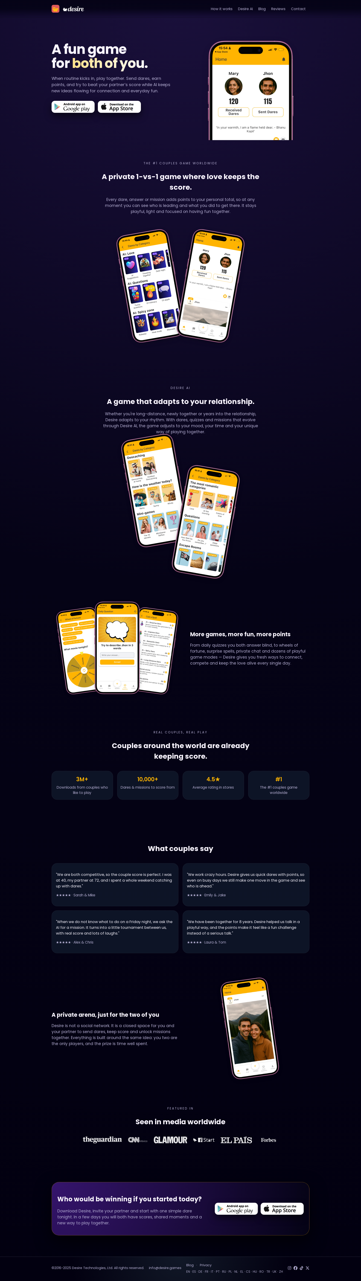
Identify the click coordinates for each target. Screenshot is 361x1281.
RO (261, 1271)
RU (224, 1271)
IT (212, 1271)
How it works (222, 8)
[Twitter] (307, 1268)
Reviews (278, 8)
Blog (262, 8)
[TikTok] (301, 1268)
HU (255, 1271)
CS (248, 1271)
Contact (298, 8)
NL (236, 1271)
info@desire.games (165, 1268)
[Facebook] (295, 1268)
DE (200, 1271)
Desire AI (245, 8)
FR (206, 1271)
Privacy (206, 1265)
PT (218, 1271)
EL (241, 1271)
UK (275, 1271)
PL (230, 1271)
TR (268, 1271)
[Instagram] (289, 1268)
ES (194, 1271)
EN (188, 1271)
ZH (281, 1271)
